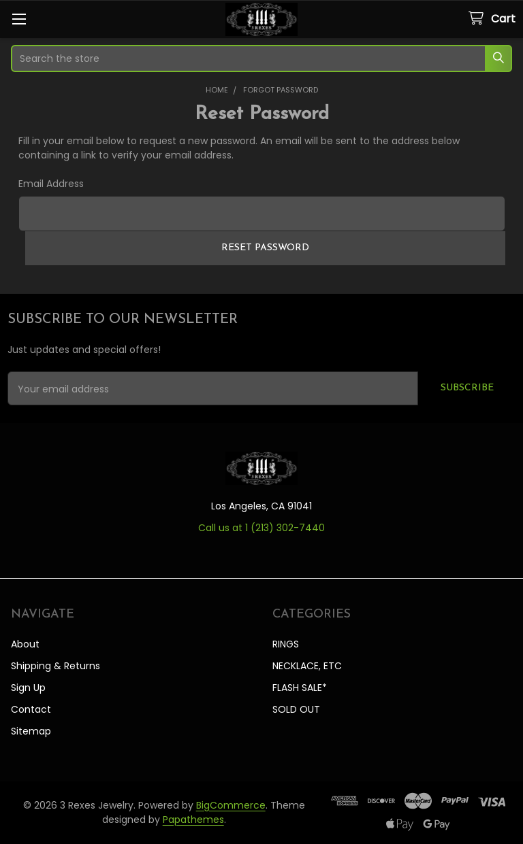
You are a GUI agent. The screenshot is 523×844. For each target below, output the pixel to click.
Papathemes (193, 819)
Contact (31, 709)
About (25, 644)
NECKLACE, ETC (307, 666)
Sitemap (31, 731)
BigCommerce (231, 805)
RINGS (285, 644)
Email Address (51, 183)
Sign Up (28, 687)
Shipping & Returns (55, 666)
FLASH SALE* (299, 687)
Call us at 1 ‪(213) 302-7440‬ (261, 528)
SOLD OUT (296, 709)
